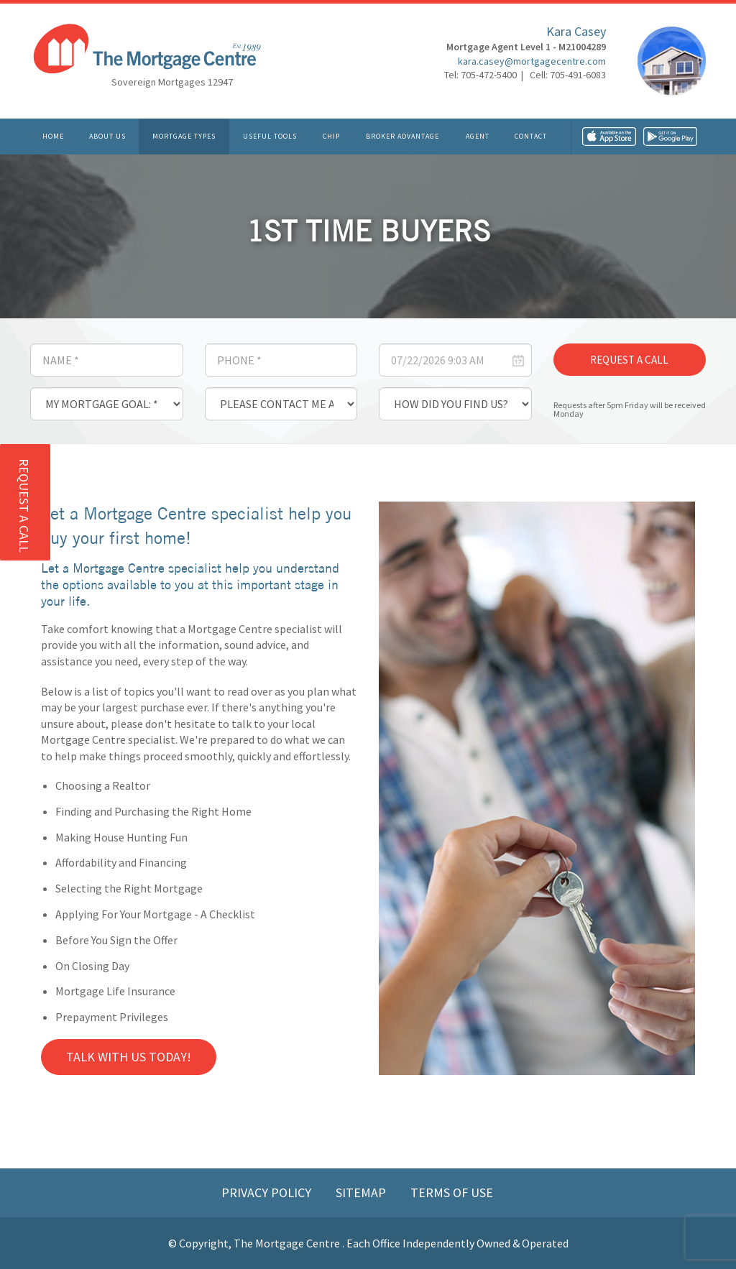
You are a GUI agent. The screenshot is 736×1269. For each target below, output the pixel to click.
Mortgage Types (184, 136)
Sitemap (362, 1192)
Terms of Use (451, 1192)
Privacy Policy (267, 1192)
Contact (531, 136)
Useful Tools (270, 136)
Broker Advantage (402, 136)
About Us (107, 136)
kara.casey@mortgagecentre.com (532, 61)
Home (53, 136)
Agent (477, 136)
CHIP (331, 136)
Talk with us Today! (128, 1056)
